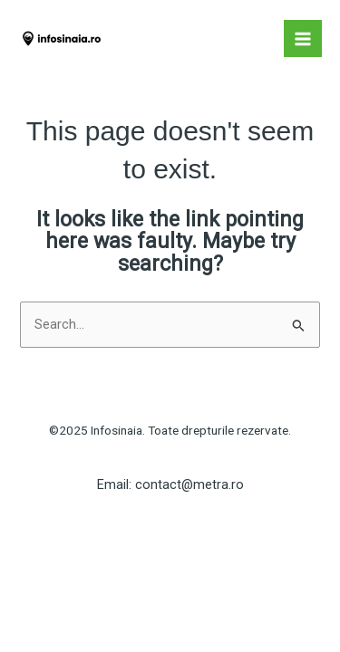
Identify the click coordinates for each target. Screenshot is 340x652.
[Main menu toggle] (303, 39)
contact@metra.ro (189, 484)
